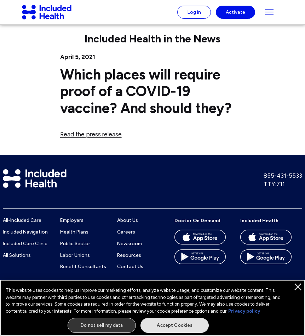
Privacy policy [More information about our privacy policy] (244, 311)
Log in (194, 15)
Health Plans (74, 238)
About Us (127, 227)
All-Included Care (22, 227)
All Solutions (17, 261)
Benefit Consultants (83, 273)
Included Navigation (25, 238)
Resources (129, 261)
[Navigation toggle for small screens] (269, 15)
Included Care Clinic (25, 250)
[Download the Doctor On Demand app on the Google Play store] (200, 266)
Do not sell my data (102, 325)
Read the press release (91, 140)
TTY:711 (274, 190)
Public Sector (75, 250)
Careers (126, 238)
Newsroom (129, 250)
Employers (72, 227)
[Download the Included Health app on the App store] (266, 246)
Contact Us (130, 273)
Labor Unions (75, 261)
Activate (235, 15)
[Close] (298, 286)
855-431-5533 (283, 182)
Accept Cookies (174, 325)
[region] (152, 308)
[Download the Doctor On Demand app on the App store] (200, 246)
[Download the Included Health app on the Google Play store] (266, 266)
